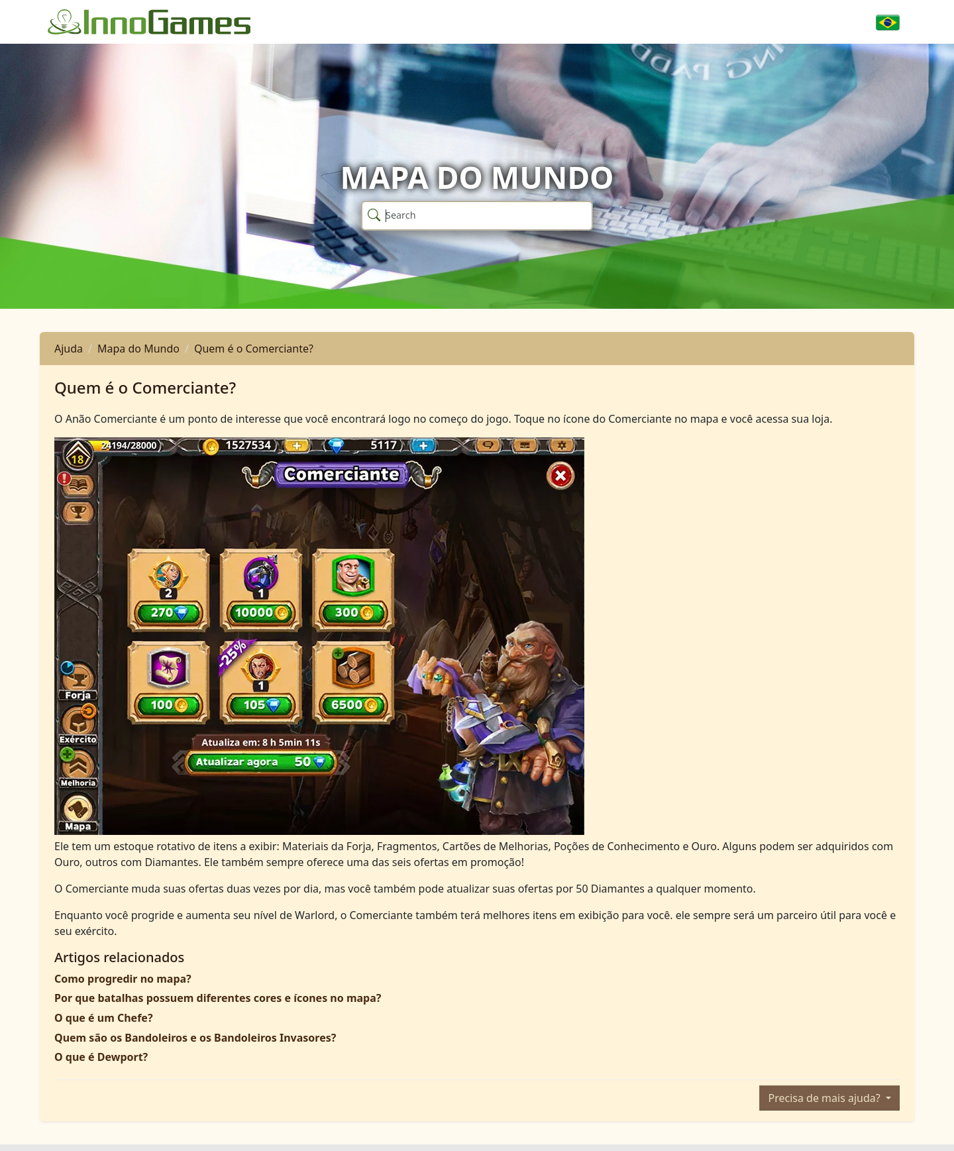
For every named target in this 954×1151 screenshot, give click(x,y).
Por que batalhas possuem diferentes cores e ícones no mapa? (217, 998)
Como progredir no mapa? (122, 978)
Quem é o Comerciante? (253, 348)
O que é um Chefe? (103, 1018)
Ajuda (68, 348)
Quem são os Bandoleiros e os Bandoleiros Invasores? (195, 1037)
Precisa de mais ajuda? (825, 1098)
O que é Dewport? (101, 1057)
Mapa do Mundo (138, 348)
